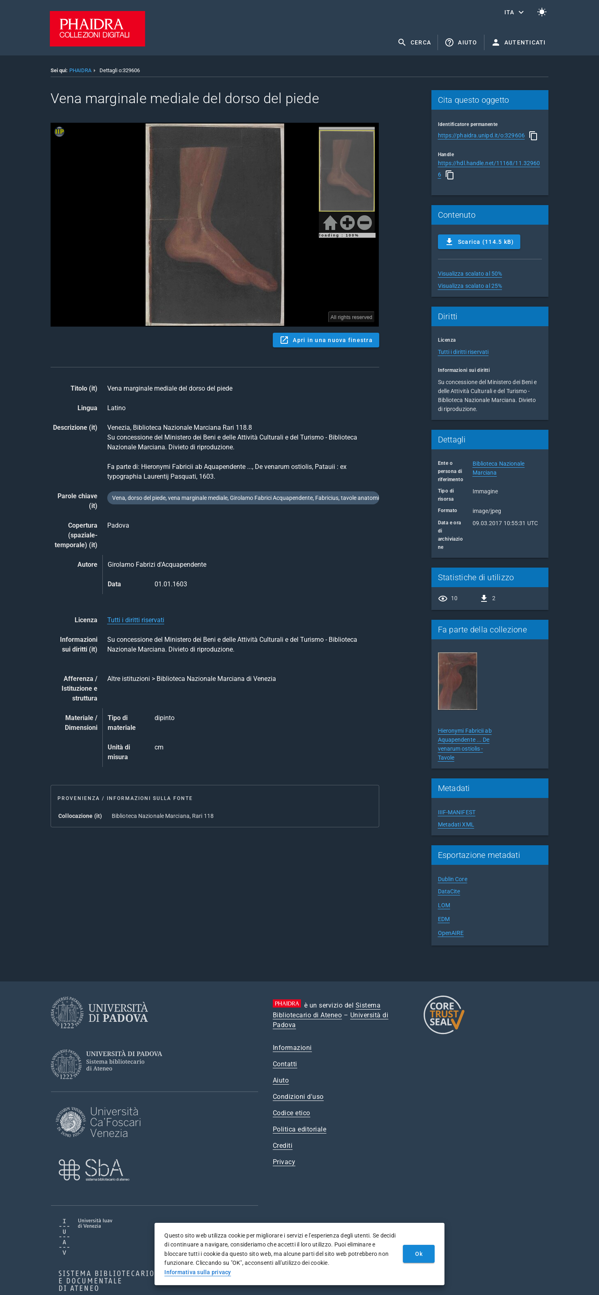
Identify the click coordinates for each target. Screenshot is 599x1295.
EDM (444, 919)
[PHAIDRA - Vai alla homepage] (97, 44)
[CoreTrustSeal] (444, 1033)
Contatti (285, 1064)
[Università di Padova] (99, 1035)
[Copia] (533, 135)
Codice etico (291, 1113)
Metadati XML (456, 824)
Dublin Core (452, 879)
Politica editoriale (300, 1129)
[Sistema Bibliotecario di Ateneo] (109, 1086)
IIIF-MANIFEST (456, 812)
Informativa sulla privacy (197, 1272)
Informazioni (292, 1048)
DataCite (449, 891)
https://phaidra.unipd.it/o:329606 (481, 135)
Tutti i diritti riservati (135, 620)
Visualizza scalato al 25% (470, 286)
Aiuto (281, 1080)
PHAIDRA (80, 70)
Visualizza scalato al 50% (470, 273)
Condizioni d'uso (298, 1097)
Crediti (283, 1145)
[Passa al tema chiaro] (542, 12)
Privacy (284, 1162)
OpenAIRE (451, 933)
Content (215, 225)
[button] (515, 12)
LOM (444, 905)
